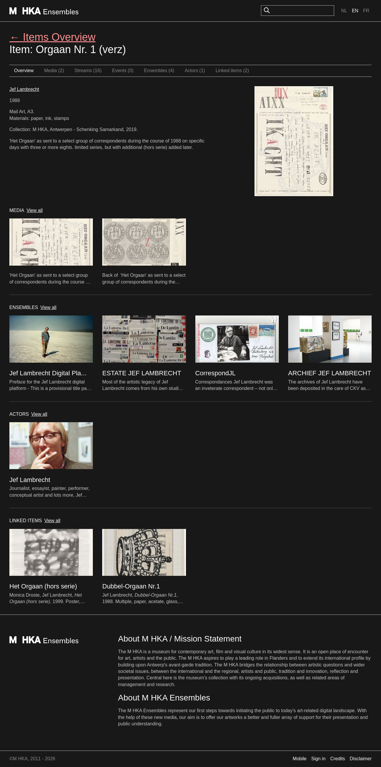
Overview (24, 70)
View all (35, 210)
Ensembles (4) (159, 70)
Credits (337, 758)
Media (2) (54, 70)
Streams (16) (87, 70)
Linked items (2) (232, 70)
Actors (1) (195, 70)
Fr (366, 10)
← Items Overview (52, 37)
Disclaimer (361, 758)
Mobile (300, 758)
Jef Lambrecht (24, 89)
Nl (344, 10)
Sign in (318, 758)
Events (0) (123, 70)
